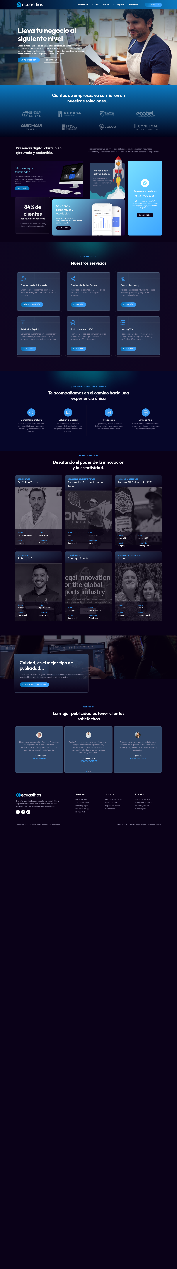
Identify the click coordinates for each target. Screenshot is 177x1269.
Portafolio (133, 5)
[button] (86, 771)
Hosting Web (118, 5)
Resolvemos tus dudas (145, 191)
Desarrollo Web (100, 5)
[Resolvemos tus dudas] (145, 183)
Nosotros (82, 5)
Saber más (63, 228)
